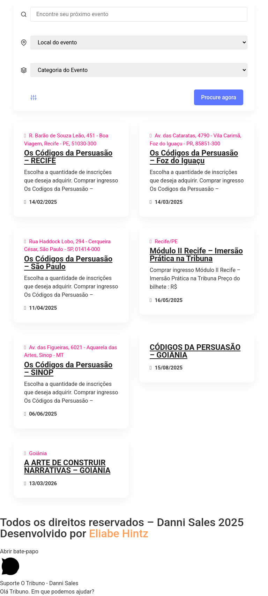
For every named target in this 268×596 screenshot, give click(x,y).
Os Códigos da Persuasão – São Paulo (68, 262)
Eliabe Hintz (118, 533)
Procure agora (218, 97)
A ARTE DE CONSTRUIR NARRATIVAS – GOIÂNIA (67, 466)
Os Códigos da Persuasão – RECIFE (68, 157)
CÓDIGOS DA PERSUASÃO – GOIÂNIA (195, 351)
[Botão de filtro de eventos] (33, 97)
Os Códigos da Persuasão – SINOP (68, 368)
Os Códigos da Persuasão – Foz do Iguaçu (194, 157)
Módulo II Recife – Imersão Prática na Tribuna (196, 254)
